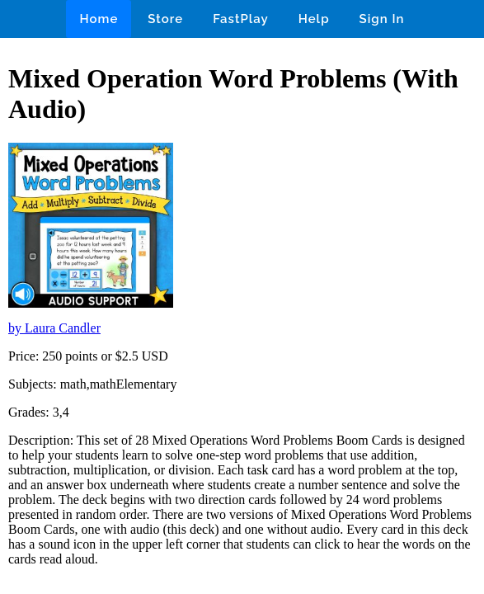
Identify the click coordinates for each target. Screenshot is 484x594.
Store (165, 19)
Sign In (382, 19)
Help (314, 19)
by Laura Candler (54, 328)
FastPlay (241, 19)
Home (98, 19)
